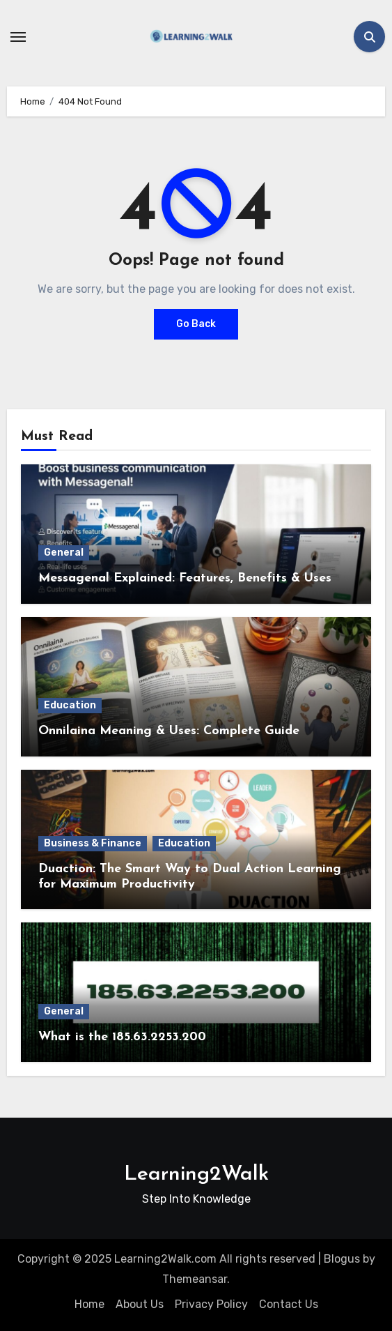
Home (89, 1304)
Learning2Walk (196, 1174)
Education (70, 705)
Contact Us (288, 1304)
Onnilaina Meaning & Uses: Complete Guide (168, 731)
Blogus (342, 1258)
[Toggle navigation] (18, 37)
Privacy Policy (211, 1304)
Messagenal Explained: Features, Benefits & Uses (184, 578)
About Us (140, 1304)
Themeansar (194, 1279)
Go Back (196, 324)
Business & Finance (92, 843)
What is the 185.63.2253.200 (122, 1037)
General (64, 552)
